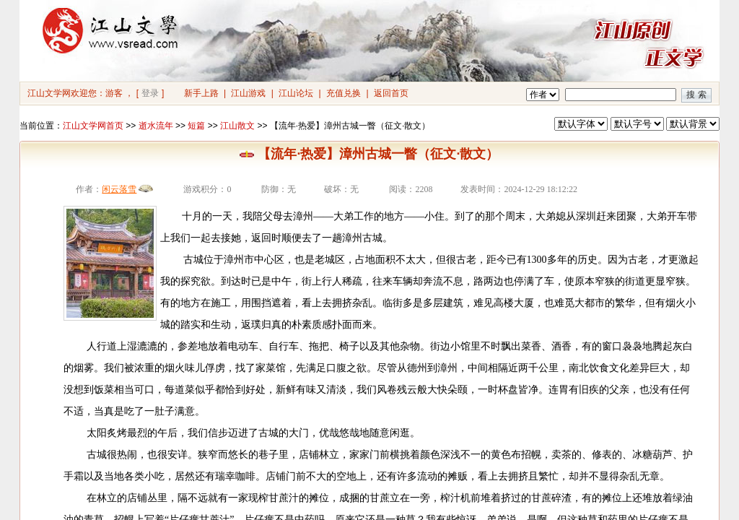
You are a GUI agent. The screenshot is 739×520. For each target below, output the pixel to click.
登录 (150, 93)
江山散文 (237, 126)
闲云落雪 (119, 189)
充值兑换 (343, 93)
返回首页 (391, 93)
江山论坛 (296, 93)
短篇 (196, 126)
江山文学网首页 (93, 126)
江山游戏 (248, 93)
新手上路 (201, 93)
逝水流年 (156, 126)
